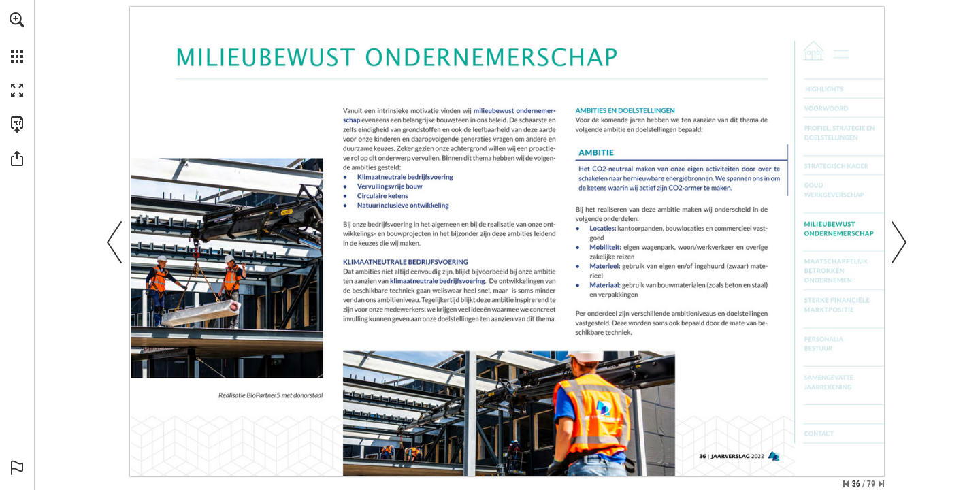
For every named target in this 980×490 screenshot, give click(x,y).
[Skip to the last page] (881, 483)
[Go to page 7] (844, 132)
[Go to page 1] (811, 50)
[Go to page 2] (845, 50)
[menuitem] (17, 37)
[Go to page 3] (844, 89)
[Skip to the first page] (846, 483)
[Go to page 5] (844, 108)
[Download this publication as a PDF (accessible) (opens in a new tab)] (17, 125)
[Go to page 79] (844, 433)
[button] (17, 20)
